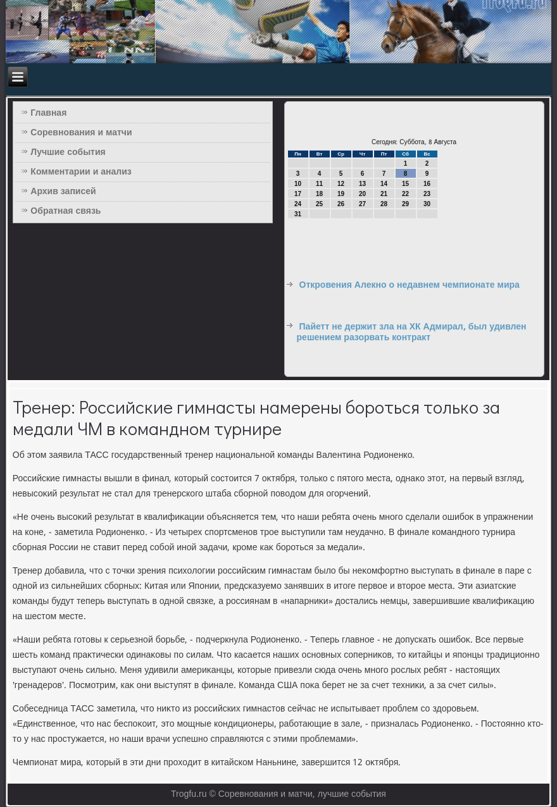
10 (297, 183)
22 (405, 193)
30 (426, 203)
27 (362, 203)
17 (297, 193)
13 (362, 183)
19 (340, 193)
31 (297, 214)
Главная (48, 113)
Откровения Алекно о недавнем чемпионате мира (409, 285)
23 (426, 193)
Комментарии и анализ (80, 172)
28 (383, 203)
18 (319, 193)
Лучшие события (67, 152)
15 (405, 183)
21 (383, 193)
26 (340, 203)
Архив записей (63, 191)
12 (340, 183)
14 (383, 183)
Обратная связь (65, 211)
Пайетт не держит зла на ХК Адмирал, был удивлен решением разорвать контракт (412, 332)
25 (319, 203)
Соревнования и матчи (81, 132)
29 (405, 203)
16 (426, 183)
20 (362, 193)
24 (297, 203)
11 (319, 183)
